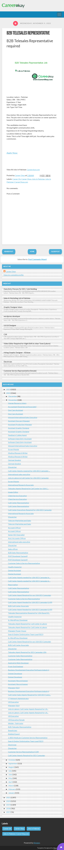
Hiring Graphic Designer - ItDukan (17, 352)
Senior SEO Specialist (16, 535)
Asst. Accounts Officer (17, 538)
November (13, 400)
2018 (8, 808)
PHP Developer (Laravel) (18, 556)
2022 (8, 393)
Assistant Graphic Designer (18, 428)
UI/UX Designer (10, 325)
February (12, 789)
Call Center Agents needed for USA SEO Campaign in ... (29, 577)
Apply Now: (12, 153)
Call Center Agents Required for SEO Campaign (26, 755)
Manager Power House (17, 631)
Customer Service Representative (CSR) (23, 752)
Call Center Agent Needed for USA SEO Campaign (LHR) (30, 602)
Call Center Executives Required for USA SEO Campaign (30, 510)
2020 (8, 801)
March (11, 785)
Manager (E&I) (14, 688)
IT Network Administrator (18, 698)
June (10, 774)
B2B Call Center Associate (18, 606)
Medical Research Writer (18, 453)
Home (32, 251)
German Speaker (14, 460)
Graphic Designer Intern (13, 307)
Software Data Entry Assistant (20, 439)
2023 (8, 389)
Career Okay (26, 179)
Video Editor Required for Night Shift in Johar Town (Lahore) (27, 343)
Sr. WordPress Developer (18, 620)
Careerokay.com (33, 169)
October (12, 760)
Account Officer (14, 528)
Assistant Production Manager (20, 424)
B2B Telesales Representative (28, 33)
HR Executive (13, 702)
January (12, 793)
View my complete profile (14, 275)
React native (13, 585)
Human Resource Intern (17, 403)
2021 (8, 797)
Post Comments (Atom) (37, 259)
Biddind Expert (14, 734)
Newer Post (8, 251)
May (10, 778)
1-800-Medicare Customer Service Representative (27, 738)
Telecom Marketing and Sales (19, 520)
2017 (8, 812)
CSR (5, 334)
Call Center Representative (18, 503)
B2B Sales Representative (18, 552)
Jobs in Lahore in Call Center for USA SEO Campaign (28, 478)
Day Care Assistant (15, 410)
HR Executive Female (16, 720)
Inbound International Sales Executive (22, 417)
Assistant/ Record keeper (18, 681)
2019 (8, 805)
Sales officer (13, 549)
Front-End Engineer (15, 666)
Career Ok (17, 179)
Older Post (55, 251)
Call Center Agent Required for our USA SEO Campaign (29, 595)
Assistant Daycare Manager (19, 421)
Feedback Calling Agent (17, 435)
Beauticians (12, 730)
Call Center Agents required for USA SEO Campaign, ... (29, 471)
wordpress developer (12, 316)
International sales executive (19, 474)
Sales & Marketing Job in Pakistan (17, 298)
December (13, 396)
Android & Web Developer (18, 663)
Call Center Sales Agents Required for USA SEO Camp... (29, 695)
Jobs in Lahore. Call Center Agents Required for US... (28, 709)
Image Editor (13, 492)
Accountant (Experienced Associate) (22, 407)
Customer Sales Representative (20, 656)
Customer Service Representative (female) (20, 371)
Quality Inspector (15, 567)
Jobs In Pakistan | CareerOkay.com (16, 834)
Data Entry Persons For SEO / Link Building (20, 289)
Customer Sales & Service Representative (24, 563)
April (10, 782)
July (10, 771)
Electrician (8, 362)
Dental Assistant (14, 570)
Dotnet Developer (15, 673)
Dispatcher (12, 467)
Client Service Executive (17, 496)
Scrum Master (13, 449)
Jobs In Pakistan (38, 179)
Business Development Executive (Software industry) (28, 670)
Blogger (37, 843)
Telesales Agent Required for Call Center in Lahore (27, 624)
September (13, 763)
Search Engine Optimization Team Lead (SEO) (25, 634)
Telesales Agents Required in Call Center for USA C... (28, 488)
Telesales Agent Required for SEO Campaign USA (27, 652)
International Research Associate (21, 485)
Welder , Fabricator (15, 723)
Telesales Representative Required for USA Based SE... (29, 613)
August (11, 767)
